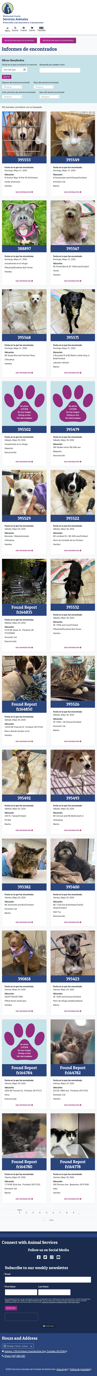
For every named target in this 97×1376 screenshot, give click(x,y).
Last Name (43, 1287)
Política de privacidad (80, 1369)
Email (7, 1274)
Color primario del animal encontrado (19, 92)
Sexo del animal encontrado (51, 92)
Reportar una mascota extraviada (19, 40)
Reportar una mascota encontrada (58, 40)
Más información (23, 192)
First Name (10, 1287)
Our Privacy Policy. (74, 1302)
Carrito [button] (32, 30)
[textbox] (12, 87)
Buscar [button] (15, 30)
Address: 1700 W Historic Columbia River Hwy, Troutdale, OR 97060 (35, 1351)
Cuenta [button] (24, 30)
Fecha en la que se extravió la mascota (19, 64)
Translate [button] (41, 30)
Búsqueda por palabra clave (52, 64)
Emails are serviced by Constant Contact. (55, 1302)
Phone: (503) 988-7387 (14, 1356)
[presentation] (21, 1317)
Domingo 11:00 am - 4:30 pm (17, 1346)
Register (11, 1308)
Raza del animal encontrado (46, 82)
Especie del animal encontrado (16, 82)
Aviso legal (62, 1369)
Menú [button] (7, 31)
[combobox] (12, 87)
